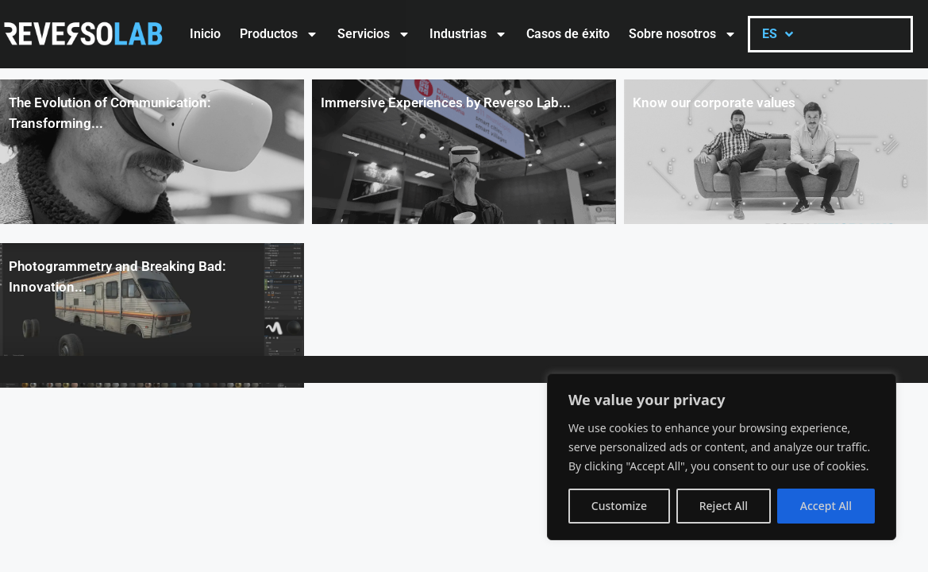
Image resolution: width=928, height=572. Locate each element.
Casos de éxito (568, 33)
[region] (721, 456)
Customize (619, 505)
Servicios (373, 34)
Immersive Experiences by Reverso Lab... (446, 102)
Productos (279, 34)
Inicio (205, 33)
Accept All (826, 505)
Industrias (468, 34)
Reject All (723, 505)
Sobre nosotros (683, 34)
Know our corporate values (714, 102)
